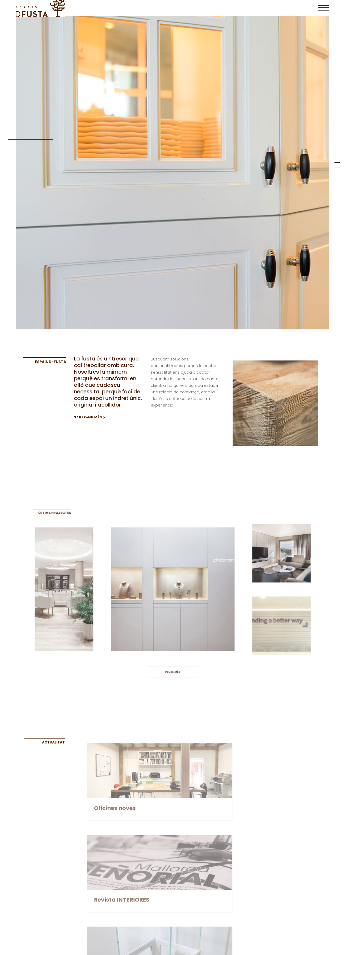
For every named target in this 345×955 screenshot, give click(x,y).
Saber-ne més (89, 417)
